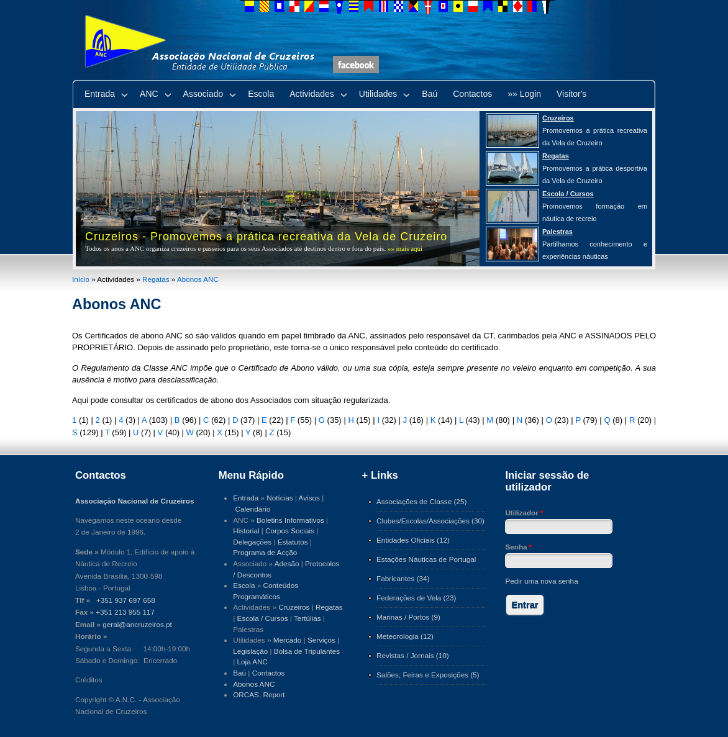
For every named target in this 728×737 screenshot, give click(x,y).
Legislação (250, 651)
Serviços (321, 640)
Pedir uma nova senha (541, 581)
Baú (429, 94)
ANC (149, 94)
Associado (203, 94)
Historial (246, 531)
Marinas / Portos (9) (408, 617)
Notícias (279, 498)
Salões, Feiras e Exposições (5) (427, 675)
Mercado (287, 640)
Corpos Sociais (289, 531)
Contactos (472, 94)
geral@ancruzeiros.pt (137, 624)
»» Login (524, 94)
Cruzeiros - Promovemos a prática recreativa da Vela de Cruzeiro (266, 236)
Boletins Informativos (290, 520)
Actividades (311, 94)
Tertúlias (307, 618)
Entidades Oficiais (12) (413, 540)
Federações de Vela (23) (416, 598)
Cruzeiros (293, 607)
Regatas (156, 279)
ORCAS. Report (258, 694)
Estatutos (293, 542)
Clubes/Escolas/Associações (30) (430, 521)
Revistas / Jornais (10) (412, 655)
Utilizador (524, 513)
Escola (261, 94)
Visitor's (571, 94)
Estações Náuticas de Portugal (426, 559)
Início (80, 279)
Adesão (287, 563)
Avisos (309, 498)
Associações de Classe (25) (421, 501)
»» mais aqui (405, 248)
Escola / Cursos (262, 618)
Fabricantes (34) (402, 578)
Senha (518, 547)
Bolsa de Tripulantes (307, 651)
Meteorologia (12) (405, 636)
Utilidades (378, 94)
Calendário (253, 509)
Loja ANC (252, 662)
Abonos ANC (198, 279)
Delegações (252, 542)
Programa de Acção (265, 552)
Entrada (99, 94)
